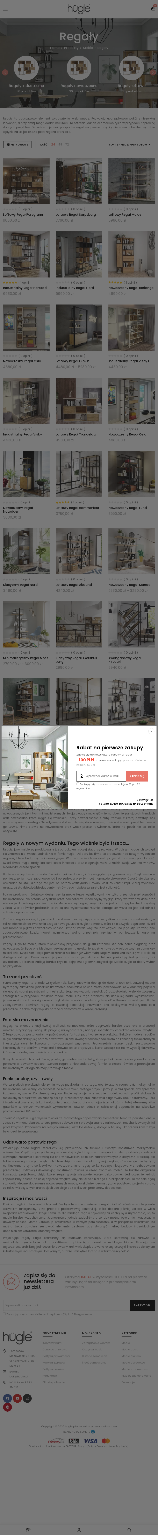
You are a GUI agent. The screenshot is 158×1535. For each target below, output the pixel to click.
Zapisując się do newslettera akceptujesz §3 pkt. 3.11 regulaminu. (108, 786)
